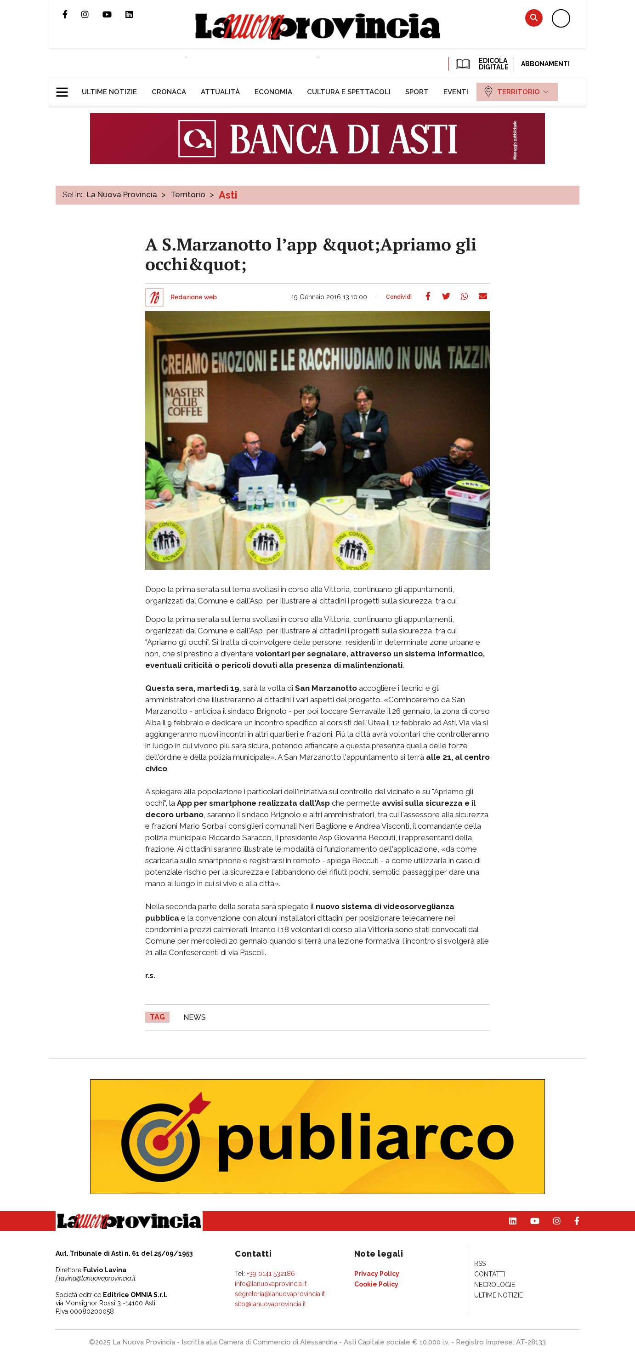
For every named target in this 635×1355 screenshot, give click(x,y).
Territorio (187, 194)
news (194, 1017)
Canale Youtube (113, 14)
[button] (65, 88)
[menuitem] (109, 92)
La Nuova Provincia (122, 194)
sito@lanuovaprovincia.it (270, 1304)
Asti (228, 195)
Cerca (534, 17)
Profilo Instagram (91, 14)
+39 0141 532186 (271, 1273)
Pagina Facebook (71, 14)
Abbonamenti (545, 64)
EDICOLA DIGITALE (481, 64)
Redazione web (193, 297)
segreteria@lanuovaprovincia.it (280, 1294)
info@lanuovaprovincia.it (270, 1283)
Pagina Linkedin (136, 14)
